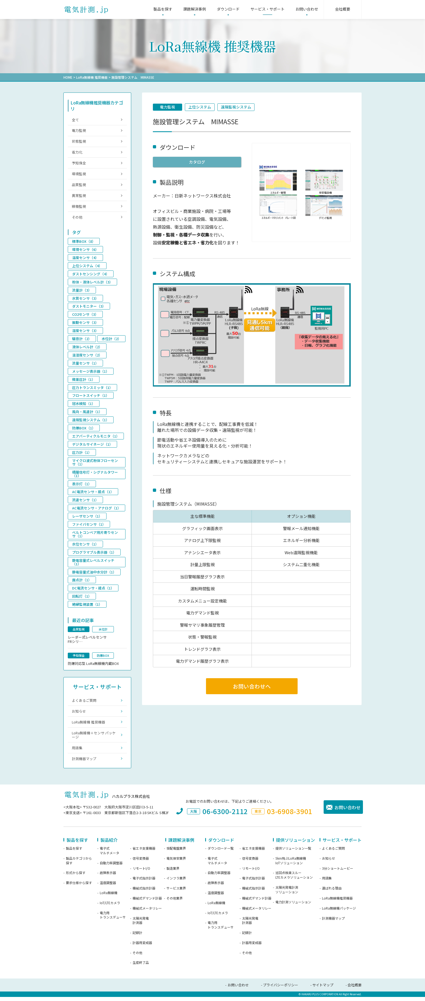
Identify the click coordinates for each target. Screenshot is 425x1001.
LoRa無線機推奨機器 (337, 902)
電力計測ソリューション (293, 906)
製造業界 (172, 872)
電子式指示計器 (144, 882)
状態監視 (79, 141)
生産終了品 (141, 967)
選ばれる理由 (332, 892)
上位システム (200, 107)
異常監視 (79, 196)
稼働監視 (79, 208)
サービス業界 (176, 892)
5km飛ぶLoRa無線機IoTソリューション (290, 864)
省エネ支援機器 (144, 852)
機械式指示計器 (144, 892)
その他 (77, 218)
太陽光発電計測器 (141, 924)
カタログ (197, 162)
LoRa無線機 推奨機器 (92, 77)
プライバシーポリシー (280, 989)
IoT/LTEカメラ (110, 907)
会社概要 (354, 989)
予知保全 (79, 163)
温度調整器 (108, 887)
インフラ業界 (176, 882)
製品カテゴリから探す (79, 864)
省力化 (77, 152)
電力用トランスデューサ (113, 919)
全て (75, 119)
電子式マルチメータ (109, 854)
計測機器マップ (84, 762)
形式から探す (75, 877)
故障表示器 (108, 877)
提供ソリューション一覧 (293, 852)
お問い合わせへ (252, 686)
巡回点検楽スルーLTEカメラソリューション (294, 879)
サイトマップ (322, 989)
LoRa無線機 (108, 897)
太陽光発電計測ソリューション (286, 893)
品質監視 (79, 185)
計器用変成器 (142, 947)
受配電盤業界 (176, 852)
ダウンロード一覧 (221, 852)
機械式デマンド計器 (147, 902)
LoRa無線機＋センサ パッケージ (94, 738)
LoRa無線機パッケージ (339, 912)
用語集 (77, 751)
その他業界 (174, 902)
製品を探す (74, 852)
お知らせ (79, 714)
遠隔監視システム (236, 107)
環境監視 (79, 174)
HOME (67, 77)
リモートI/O (141, 872)
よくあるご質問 (84, 703)
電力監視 (167, 107)
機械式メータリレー (147, 912)
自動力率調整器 (111, 867)
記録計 (137, 937)
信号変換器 (141, 862)
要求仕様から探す (79, 887)
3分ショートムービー (337, 872)
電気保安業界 (176, 862)
